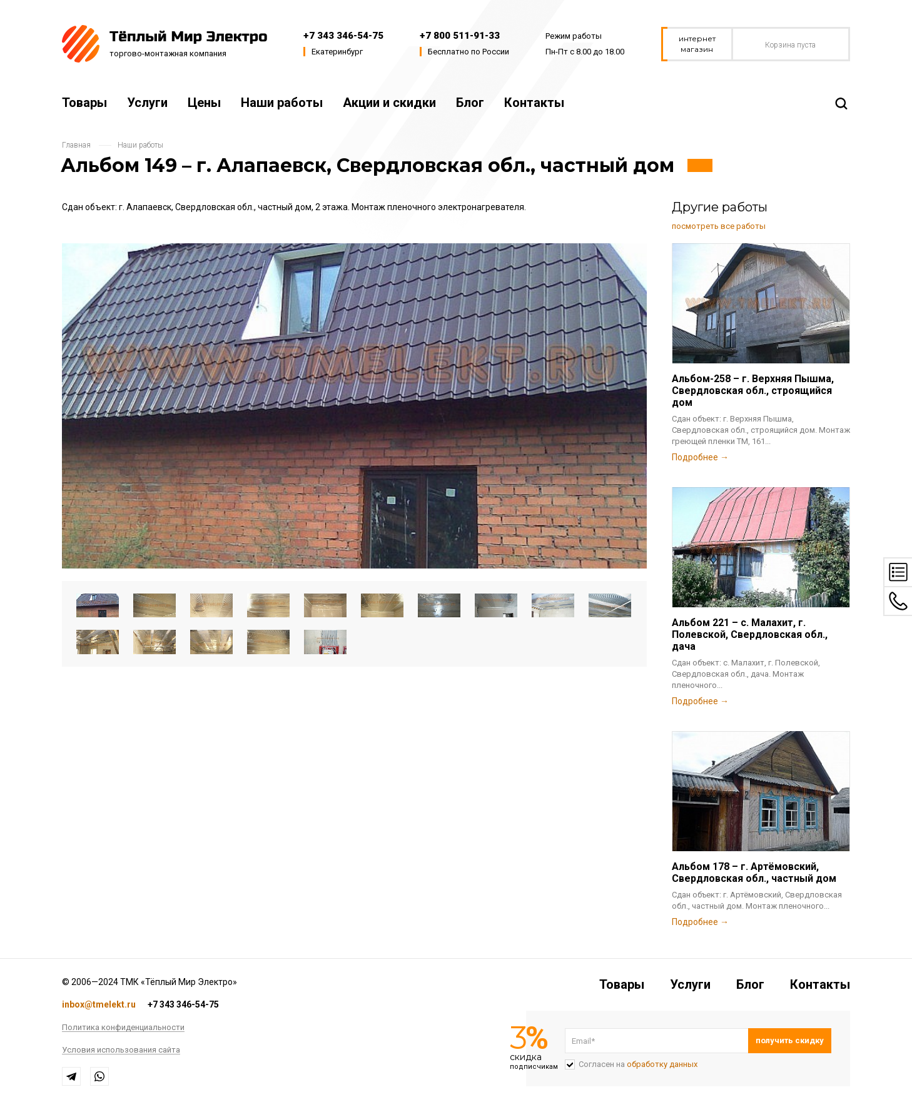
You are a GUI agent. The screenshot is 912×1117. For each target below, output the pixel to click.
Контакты (534, 102)
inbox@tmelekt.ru (99, 1004)
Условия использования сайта (121, 1050)
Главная (76, 145)
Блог (470, 102)
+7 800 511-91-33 (460, 35)
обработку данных (662, 1064)
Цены (204, 102)
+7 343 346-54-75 (343, 35)
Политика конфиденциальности (123, 1027)
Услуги (147, 102)
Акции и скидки (389, 102)
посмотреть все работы (719, 226)
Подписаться (789, 1040)
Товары (84, 102)
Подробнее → (700, 457)
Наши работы (282, 102)
